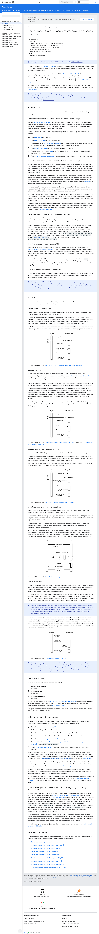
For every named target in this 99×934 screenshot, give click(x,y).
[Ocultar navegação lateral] (20, 931)
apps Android (38, 137)
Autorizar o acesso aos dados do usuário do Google (60, 442)
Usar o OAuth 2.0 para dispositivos (55, 577)
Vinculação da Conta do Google (71, 10)
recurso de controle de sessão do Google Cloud (66, 795)
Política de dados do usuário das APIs (34, 921)
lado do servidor (48, 143)
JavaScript (58, 143)
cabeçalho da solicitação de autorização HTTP (41, 249)
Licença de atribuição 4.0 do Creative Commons (81, 875)
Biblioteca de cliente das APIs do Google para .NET (46, 855)
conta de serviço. (44, 613)
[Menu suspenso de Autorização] (43, 2)
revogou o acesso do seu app (45, 727)
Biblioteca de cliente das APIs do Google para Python (46, 845)
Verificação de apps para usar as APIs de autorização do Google (42, 10)
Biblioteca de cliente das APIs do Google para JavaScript (47, 864)
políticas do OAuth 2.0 (76, 62)
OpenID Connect (32, 89)
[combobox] (67, 1)
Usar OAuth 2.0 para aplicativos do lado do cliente (59, 502)
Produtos (38, 27)
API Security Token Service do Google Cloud (63, 701)
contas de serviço (66, 766)
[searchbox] (11, 16)
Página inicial (31, 27)
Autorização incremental (45, 209)
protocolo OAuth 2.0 (49, 66)
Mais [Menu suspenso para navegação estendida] (48, 2)
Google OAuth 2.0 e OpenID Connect (71, 923)
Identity (8, 2)
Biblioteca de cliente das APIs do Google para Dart (45, 848)
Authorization (7, 7)
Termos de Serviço (29, 918)
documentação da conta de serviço (56, 658)
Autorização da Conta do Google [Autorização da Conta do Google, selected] (11, 10)
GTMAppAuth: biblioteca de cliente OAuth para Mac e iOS (47, 868)
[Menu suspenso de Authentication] (31, 2)
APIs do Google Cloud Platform (43, 747)
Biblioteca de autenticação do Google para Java (44, 842)
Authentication (24, 2)
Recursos (86, 10)
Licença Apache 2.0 (55, 876)
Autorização (55, 27)
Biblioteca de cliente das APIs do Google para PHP (46, 861)
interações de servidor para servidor (44, 156)
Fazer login (94, 2)
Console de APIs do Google (71, 74)
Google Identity (46, 27)
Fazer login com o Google (68, 921)
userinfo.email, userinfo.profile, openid (56, 758)
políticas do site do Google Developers (85, 876)
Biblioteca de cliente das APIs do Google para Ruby (46, 858)
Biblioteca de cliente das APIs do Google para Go (45, 852)
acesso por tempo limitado (50, 739)
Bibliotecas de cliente (48, 100)
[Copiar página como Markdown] (34, 34)
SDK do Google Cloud (57, 797)
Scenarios (87, 181)
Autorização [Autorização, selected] (37, 2)
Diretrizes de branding (30, 923)
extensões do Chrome (40, 148)
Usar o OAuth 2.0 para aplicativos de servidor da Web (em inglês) (63, 365)
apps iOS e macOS (39, 140)
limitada (50, 151)
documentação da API (58, 705)
